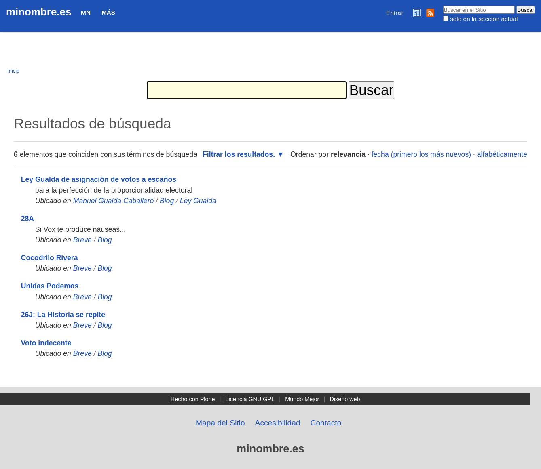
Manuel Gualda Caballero (113, 201)
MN (86, 12)
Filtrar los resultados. (239, 154)
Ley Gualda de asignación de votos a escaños (98, 179)
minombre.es (38, 11)
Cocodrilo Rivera (49, 258)
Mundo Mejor (302, 399)
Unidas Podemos (50, 286)
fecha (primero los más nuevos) (421, 154)
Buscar (442, 5)
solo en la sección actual (484, 18)
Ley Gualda (198, 201)
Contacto (326, 423)
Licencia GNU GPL (250, 399)
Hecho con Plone (193, 399)
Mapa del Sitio (220, 423)
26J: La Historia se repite (63, 315)
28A (27, 219)
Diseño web (345, 399)
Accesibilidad (277, 423)
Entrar (394, 12)
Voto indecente (46, 343)
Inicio (13, 71)
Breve (82, 240)
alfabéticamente (502, 154)
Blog (167, 201)
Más (108, 12)
